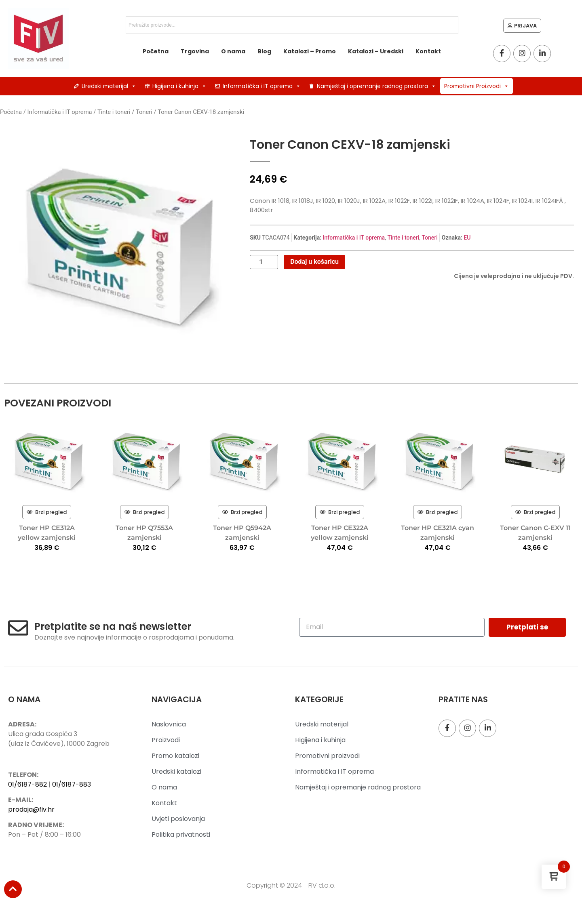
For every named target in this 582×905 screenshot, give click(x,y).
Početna (156, 51)
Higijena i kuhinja (179, 86)
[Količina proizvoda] (264, 262)
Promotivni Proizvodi (476, 86)
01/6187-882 (27, 784)
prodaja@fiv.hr (31, 809)
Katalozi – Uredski (375, 51)
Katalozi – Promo (309, 51)
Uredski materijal (109, 86)
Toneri (144, 112)
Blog (264, 51)
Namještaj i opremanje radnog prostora (376, 86)
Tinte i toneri (114, 112)
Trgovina (195, 51)
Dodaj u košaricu (314, 261)
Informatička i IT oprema (262, 86)
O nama (233, 51)
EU (467, 237)
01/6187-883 (71, 784)
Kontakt (428, 51)
